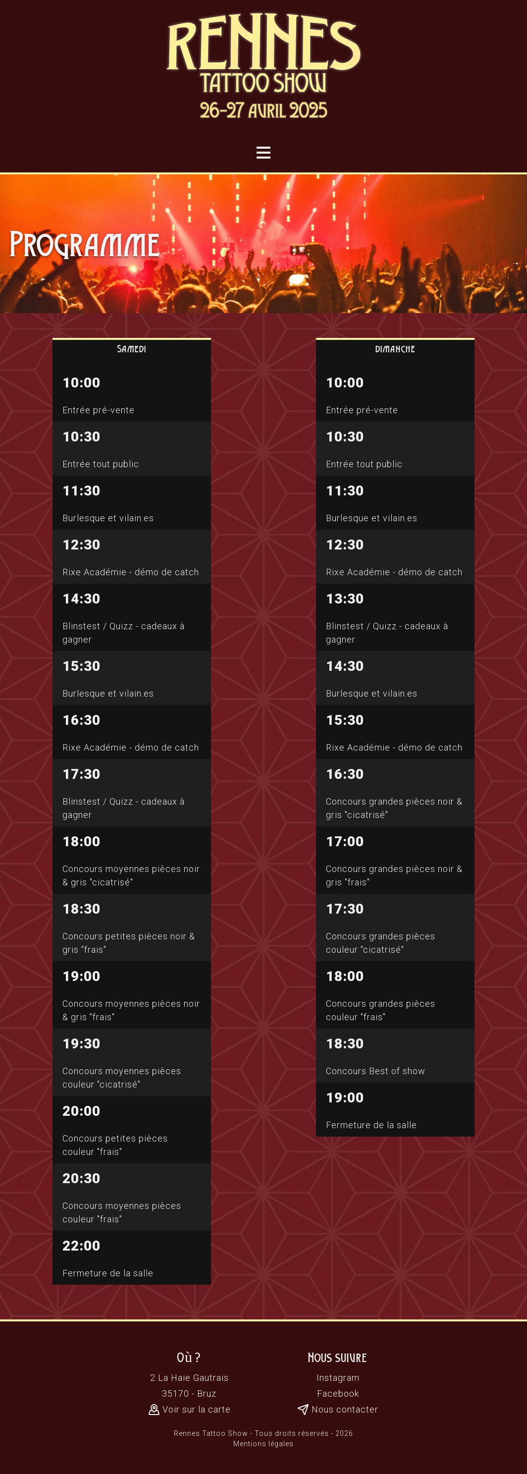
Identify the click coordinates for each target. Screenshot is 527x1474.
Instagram (338, 1377)
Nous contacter (337, 1410)
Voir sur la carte (189, 1410)
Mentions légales (263, 1444)
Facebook (338, 1393)
